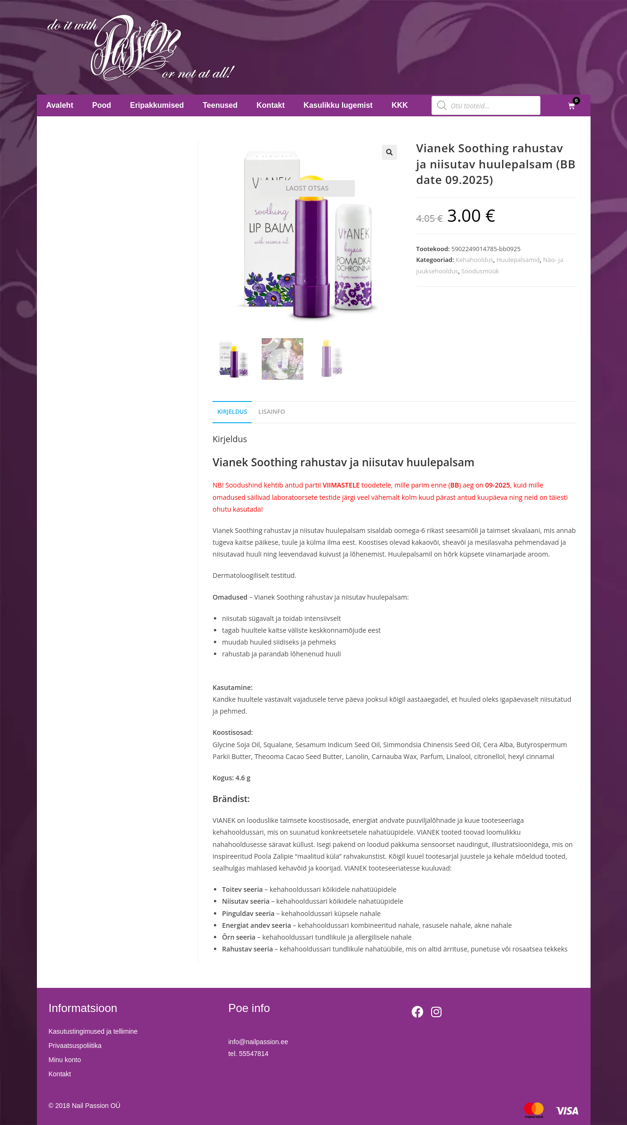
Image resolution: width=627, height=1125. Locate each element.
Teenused (220, 105)
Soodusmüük (480, 271)
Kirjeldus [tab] (232, 412)
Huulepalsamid (517, 259)
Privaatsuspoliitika (75, 1045)
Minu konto (65, 1060)
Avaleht (59, 105)
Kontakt (270, 105)
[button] (389, 152)
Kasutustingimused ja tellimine (93, 1031)
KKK (399, 105)
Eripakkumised (157, 105)
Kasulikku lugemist (338, 105)
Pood (101, 105)
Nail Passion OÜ (96, 1105)
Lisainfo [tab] (271, 412)
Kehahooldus (474, 259)
